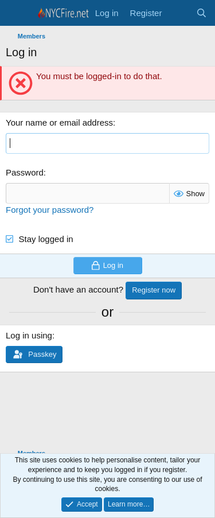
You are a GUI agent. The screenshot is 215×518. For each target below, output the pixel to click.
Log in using (29, 335)
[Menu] (15, 13)
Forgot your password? (49, 210)
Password (25, 172)
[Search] (201, 13)
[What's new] (178, 13)
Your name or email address (59, 122)
